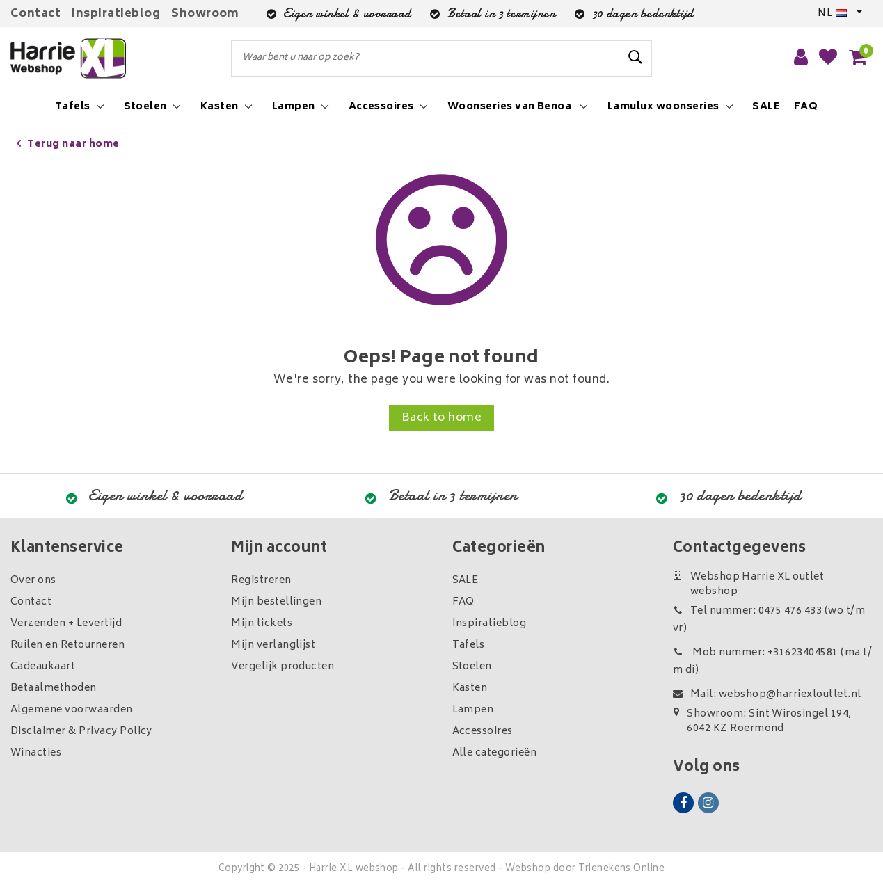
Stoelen (472, 667)
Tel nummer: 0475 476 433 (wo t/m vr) (769, 619)
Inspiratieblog (116, 14)
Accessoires (482, 731)
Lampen (473, 710)
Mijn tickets (261, 623)
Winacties (35, 753)
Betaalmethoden (53, 688)
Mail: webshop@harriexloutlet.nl (767, 694)
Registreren (261, 580)
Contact (35, 14)
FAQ (463, 602)
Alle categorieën (494, 753)
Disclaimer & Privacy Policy (81, 731)
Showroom (205, 14)
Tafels (468, 645)
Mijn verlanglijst (273, 645)
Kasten (470, 688)
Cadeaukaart (42, 667)
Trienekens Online (621, 869)
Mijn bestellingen (276, 602)
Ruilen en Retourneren (67, 645)
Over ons (33, 580)
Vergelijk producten (282, 667)
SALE (465, 580)
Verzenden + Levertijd (66, 623)
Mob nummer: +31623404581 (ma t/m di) (772, 661)
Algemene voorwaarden (71, 710)
